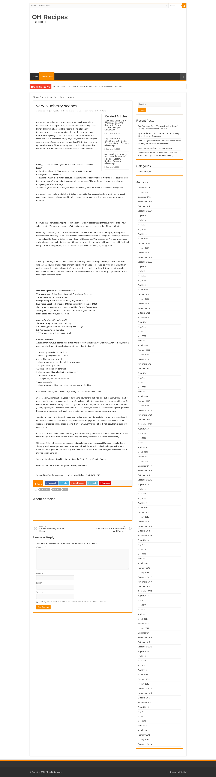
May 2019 (142, 498)
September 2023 (145, 262)
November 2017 (145, 582)
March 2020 (143, 452)
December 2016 (145, 633)
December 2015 (145, 688)
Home (33, 6)
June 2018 (142, 549)
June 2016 (142, 661)
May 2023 (142, 280)
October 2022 (144, 313)
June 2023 (142, 276)
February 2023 (144, 294)
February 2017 (144, 623)
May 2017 (142, 610)
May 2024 (142, 229)
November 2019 (145, 470)
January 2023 (143, 299)
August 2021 (143, 373)
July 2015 (142, 712)
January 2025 (143, 192)
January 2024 (143, 248)
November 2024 (145, 201)
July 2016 (142, 656)
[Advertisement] (108, 48)
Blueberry (44, 490)
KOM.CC (182, 772)
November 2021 (145, 364)
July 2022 (142, 327)
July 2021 (142, 378)
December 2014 (145, 744)
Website (39, 592)
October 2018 (144, 531)
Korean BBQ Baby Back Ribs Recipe (54, 529)
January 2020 (143, 461)
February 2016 (144, 679)
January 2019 (143, 517)
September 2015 (145, 702)
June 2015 (142, 716)
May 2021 (142, 387)
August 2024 (143, 215)
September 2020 (145, 424)
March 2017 (143, 619)
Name (39, 574)
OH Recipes (50, 16)
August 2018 (143, 540)
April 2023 (142, 285)
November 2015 (145, 693)
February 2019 (144, 512)
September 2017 (145, 591)
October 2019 (144, 475)
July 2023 (142, 271)
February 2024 (144, 243)
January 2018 (143, 572)
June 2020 (142, 438)
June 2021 (142, 382)
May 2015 (142, 721)
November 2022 (145, 308)
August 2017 (143, 596)
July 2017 (142, 600)
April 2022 (142, 341)
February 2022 (144, 350)
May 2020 (142, 443)
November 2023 (145, 257)
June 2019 (142, 494)
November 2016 (145, 637)
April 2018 (142, 559)
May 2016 (142, 665)
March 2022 (143, 345)
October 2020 (144, 419)
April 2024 (142, 234)
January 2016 (143, 684)
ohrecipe (41, 111)
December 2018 (145, 521)
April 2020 (142, 447)
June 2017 (142, 605)
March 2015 (143, 730)
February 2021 (144, 401)
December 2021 (145, 359)
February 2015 (144, 735)
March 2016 (143, 674)
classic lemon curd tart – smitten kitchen (155, 148)
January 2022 (143, 354)
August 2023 (143, 266)
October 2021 (144, 368)
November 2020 (145, 415)
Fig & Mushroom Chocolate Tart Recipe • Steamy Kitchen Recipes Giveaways (117, 142)
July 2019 (142, 489)
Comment (41, 547)
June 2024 (142, 225)
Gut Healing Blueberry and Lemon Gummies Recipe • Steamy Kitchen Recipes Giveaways (116, 159)
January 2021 (143, 406)
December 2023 (145, 252)
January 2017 (143, 628)
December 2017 (145, 577)
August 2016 (143, 651)
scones (56, 490)
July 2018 (142, 545)
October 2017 (144, 586)
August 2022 (143, 322)
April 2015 (142, 725)
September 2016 (145, 647)
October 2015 (144, 698)
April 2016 (142, 670)
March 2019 (143, 508)
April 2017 (142, 614)
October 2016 (144, 642)
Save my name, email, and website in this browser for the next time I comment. (73, 601)
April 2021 (142, 392)
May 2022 (142, 336)
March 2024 (143, 239)
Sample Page (44, 6)
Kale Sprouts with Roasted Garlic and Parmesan (111, 529)
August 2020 (143, 429)
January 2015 (143, 739)
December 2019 (145, 466)
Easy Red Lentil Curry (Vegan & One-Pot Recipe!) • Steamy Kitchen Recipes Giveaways (87, 86)
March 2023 (143, 290)
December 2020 (145, 410)
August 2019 (143, 484)
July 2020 (142, 433)
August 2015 (143, 707)
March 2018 (143, 563)
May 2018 (142, 554)
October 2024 (144, 206)
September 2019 (145, 480)
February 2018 (144, 568)
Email (39, 583)
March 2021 (143, 396)
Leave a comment (86, 111)
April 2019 (142, 503)
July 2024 (142, 220)
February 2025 (144, 188)
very (65, 490)
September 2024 (145, 211)
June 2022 (142, 331)
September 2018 (145, 535)
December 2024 (145, 197)
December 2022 (145, 303)
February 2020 (144, 457)
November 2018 (145, 526)
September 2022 (145, 317)
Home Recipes (47, 77)
